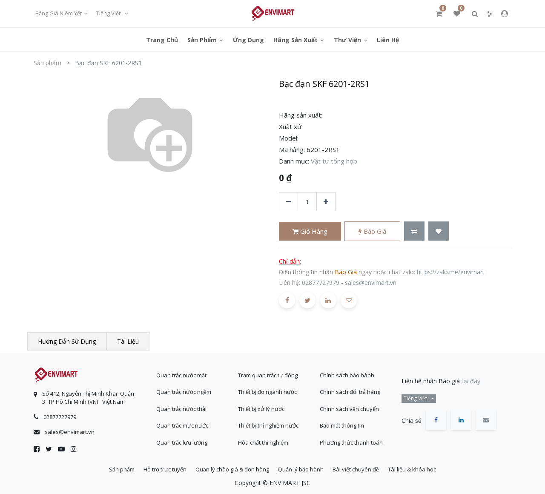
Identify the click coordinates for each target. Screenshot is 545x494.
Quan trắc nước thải (181, 406)
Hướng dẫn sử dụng (67, 341)
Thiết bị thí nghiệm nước (268, 422)
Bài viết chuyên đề (362, 468)
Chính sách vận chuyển (349, 406)
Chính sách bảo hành (347, 372)
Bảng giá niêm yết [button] (59, 13)
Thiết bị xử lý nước (261, 406)
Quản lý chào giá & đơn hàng (230, 468)
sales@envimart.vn (370, 283)
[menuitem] (162, 39)
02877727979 (320, 283)
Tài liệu (128, 341)
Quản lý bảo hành (303, 468)
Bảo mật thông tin (342, 422)
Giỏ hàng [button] (310, 231)
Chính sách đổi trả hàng (350, 389)
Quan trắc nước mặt (181, 372)
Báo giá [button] (372, 231)
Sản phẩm (47, 63)
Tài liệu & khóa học (423, 468)
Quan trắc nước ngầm (183, 389)
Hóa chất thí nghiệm (263, 439)
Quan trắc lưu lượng (181, 439)
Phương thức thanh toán (351, 439)
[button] (414, 231)
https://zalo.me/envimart (451, 272)
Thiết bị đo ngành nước (267, 389)
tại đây (471, 378)
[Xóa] (288, 201)
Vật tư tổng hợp (334, 161)
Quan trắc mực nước (182, 422)
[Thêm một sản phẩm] (326, 201)
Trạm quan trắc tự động (268, 372)
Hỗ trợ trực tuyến (158, 468)
